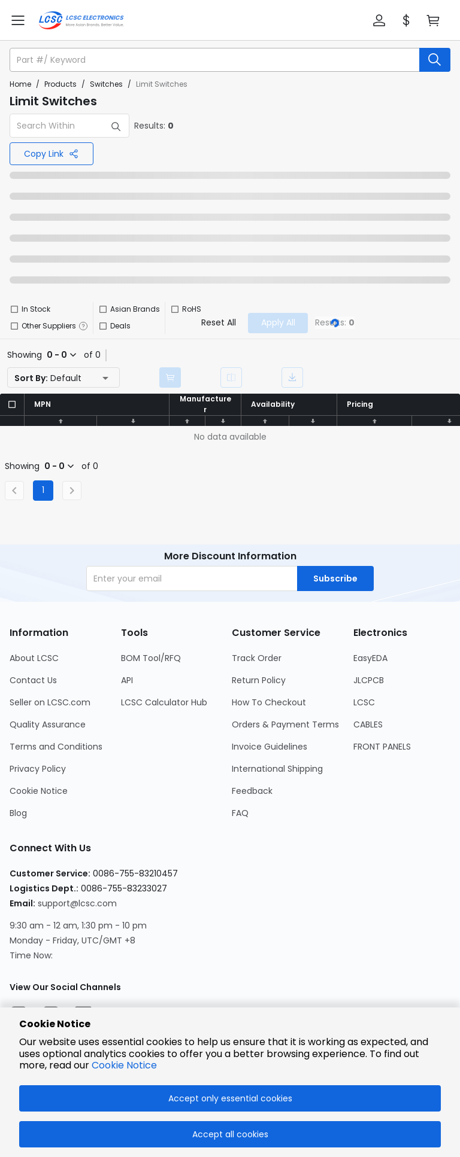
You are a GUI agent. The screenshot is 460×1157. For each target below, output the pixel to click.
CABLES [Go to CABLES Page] (368, 724)
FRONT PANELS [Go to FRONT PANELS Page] (382, 747)
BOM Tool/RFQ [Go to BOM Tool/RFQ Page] (151, 658)
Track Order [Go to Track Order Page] (257, 658)
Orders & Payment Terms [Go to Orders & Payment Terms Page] (285, 724)
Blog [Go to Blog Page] (18, 813)
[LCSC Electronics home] (81, 20)
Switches (106, 84)
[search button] (434, 60)
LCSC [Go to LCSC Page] (364, 702)
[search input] (215, 59)
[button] (379, 20)
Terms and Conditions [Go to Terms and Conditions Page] (56, 747)
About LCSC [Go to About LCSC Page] (34, 658)
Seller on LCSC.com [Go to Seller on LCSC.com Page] (50, 702)
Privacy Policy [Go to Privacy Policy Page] (38, 769)
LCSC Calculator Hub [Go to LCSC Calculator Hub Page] (164, 702)
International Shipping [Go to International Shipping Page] (277, 769)
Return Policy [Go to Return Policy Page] (259, 680)
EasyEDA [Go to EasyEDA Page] (370, 658)
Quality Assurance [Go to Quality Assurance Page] (48, 724)
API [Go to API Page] (127, 680)
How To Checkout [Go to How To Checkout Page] (269, 702)
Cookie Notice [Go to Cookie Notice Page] (39, 791)
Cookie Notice (124, 1065)
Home (20, 84)
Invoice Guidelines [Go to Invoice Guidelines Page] (269, 747)
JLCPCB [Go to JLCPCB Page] (368, 680)
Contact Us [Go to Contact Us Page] (33, 680)
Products (60, 84)
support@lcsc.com (77, 903)
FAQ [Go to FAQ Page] (240, 813)
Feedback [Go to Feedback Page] (252, 791)
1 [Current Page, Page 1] (43, 490)
